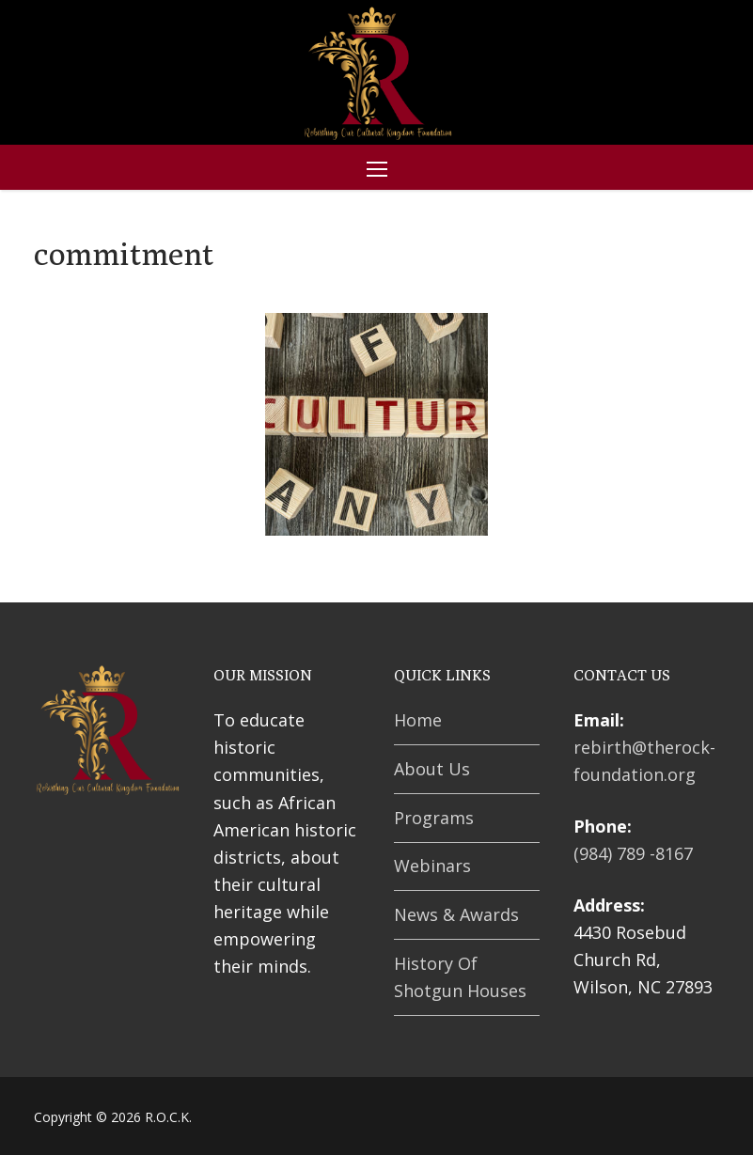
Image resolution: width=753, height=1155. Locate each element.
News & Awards (456, 914)
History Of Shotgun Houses (460, 977)
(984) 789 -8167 (633, 853)
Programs (434, 817)
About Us (432, 768)
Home (418, 720)
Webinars (432, 865)
